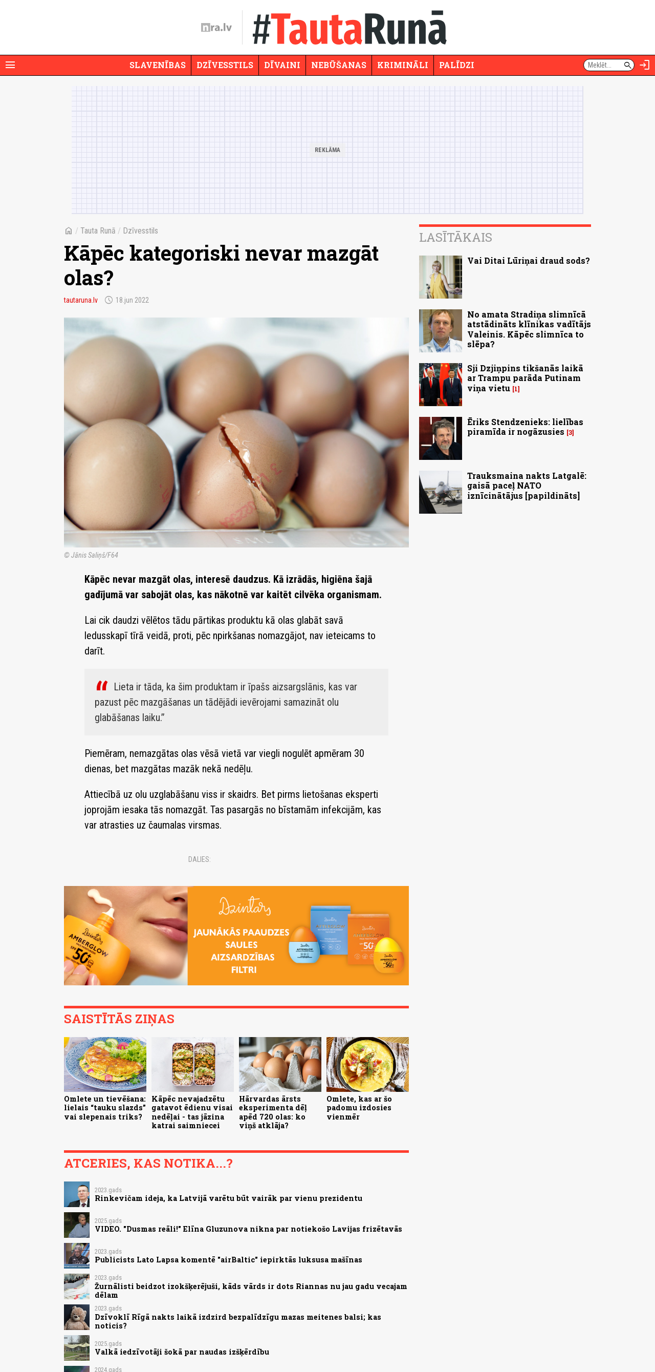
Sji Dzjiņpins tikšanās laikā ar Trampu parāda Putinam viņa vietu (525, 378)
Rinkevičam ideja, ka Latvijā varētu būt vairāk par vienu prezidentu (228, 1198)
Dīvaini (282, 64)
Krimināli (402, 64)
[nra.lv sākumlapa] (216, 27)
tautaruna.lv (81, 300)
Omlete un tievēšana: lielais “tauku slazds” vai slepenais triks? (105, 1108)
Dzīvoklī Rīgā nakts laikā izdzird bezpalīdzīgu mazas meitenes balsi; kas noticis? (238, 1321)
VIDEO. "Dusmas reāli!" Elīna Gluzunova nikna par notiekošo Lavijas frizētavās (248, 1229)
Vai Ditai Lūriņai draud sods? (528, 260)
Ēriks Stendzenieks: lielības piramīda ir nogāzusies (525, 426)
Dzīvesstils (224, 64)
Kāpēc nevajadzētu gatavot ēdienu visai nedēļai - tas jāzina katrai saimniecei (192, 1112)
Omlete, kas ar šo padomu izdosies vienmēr (359, 1108)
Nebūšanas (338, 64)
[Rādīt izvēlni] (10, 65)
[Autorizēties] (645, 65)
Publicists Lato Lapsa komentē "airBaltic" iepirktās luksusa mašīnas (228, 1259)
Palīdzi (456, 64)
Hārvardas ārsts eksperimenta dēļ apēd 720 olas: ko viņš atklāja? (273, 1112)
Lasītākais (455, 237)
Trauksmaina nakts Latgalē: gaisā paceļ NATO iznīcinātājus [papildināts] (526, 485)
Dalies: (199, 859)
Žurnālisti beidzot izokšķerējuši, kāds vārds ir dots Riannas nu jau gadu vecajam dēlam (251, 1290)
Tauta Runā (98, 231)
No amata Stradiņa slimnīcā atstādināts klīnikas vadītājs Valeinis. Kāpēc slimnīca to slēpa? (529, 329)
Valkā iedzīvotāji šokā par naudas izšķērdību (182, 1352)
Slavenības (157, 64)
